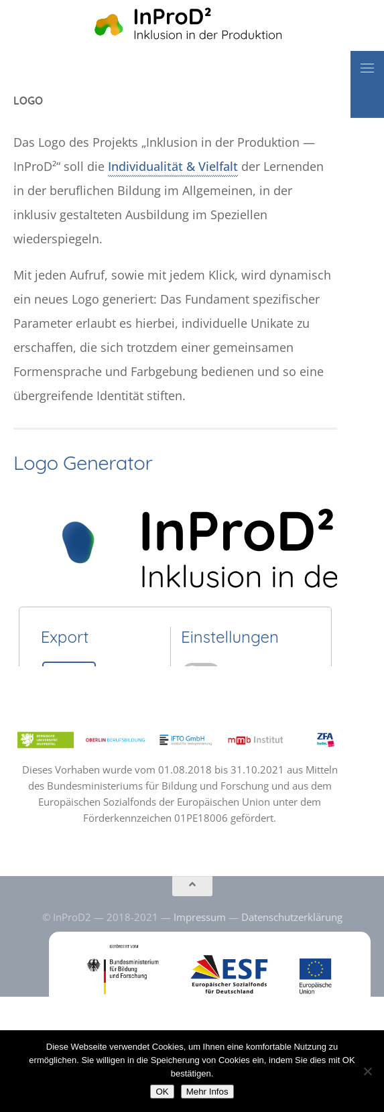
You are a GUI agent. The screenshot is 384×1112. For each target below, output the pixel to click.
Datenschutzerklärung (291, 917)
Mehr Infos (207, 1092)
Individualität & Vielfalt (173, 166)
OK (161, 1092)
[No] (367, 1071)
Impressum (200, 917)
